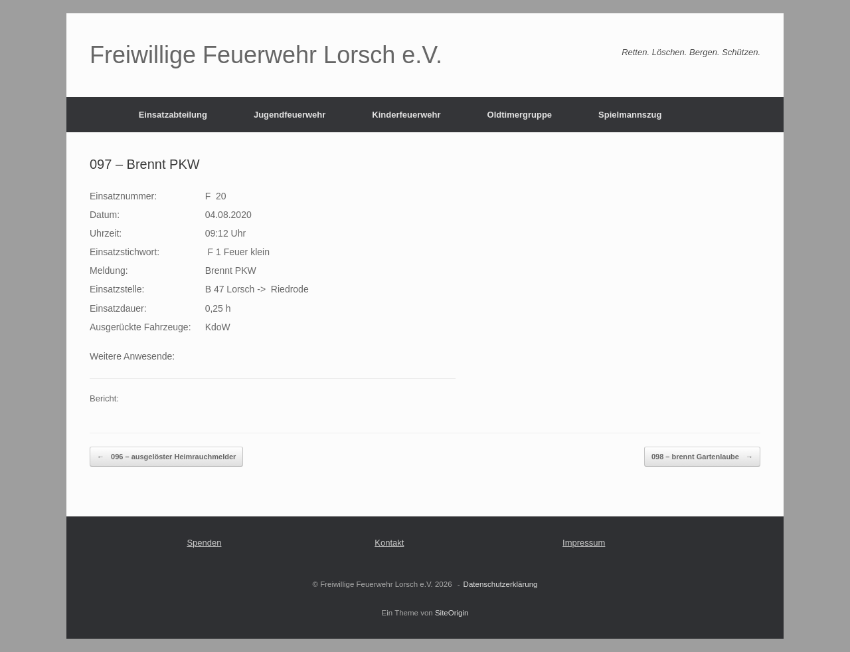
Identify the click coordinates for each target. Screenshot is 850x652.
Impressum (583, 543)
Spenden (204, 543)
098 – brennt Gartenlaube (702, 457)
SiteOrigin (452, 613)
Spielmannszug (629, 115)
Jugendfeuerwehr (289, 115)
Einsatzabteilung (173, 115)
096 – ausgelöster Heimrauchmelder (166, 457)
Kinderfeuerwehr (406, 115)
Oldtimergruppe (519, 115)
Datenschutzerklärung (501, 584)
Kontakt (389, 543)
